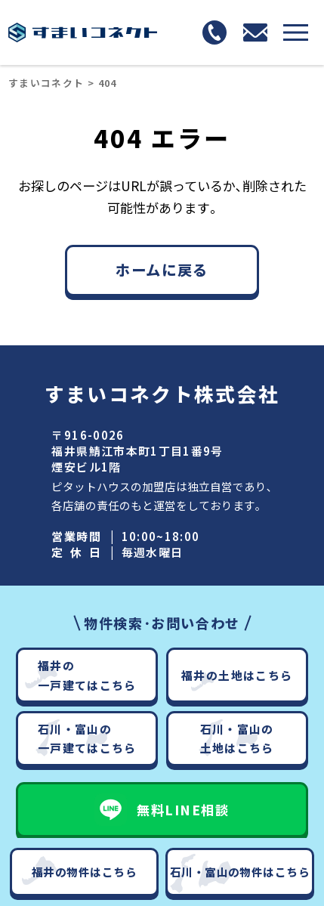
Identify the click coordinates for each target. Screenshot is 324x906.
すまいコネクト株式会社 (162, 393)
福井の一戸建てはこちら (87, 675)
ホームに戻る (162, 269)
